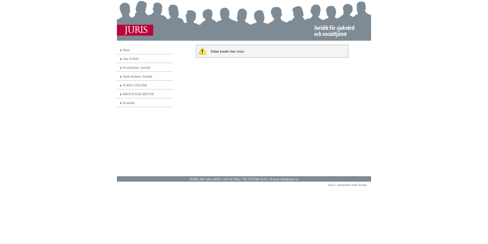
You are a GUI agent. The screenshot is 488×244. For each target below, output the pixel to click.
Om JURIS (131, 59)
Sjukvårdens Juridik (137, 76)
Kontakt (129, 103)
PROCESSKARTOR (138, 94)
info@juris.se (289, 179)
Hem (126, 50)
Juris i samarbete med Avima (347, 185)
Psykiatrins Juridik (136, 67)
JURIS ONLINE (135, 85)
